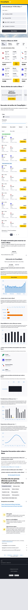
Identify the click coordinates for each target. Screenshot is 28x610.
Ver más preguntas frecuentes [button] (14, 475)
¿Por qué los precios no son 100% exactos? (14, 550)
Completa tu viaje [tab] (5, 492)
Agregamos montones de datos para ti (14, 548)
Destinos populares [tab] (6, 494)
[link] (12, 99)
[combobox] (5, 10)
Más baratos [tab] (3, 44)
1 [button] (11, 234)
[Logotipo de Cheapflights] (5, 2)
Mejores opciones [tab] (10, 44)
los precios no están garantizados (7, 541)
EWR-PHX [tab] (14, 251)
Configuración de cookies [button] (14, 569)
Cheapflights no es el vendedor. (14, 545)
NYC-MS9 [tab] (11, 264)
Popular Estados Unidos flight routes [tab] (9, 497)
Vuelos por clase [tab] (16, 486)
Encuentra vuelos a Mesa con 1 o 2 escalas (11, 467)
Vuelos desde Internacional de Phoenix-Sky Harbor (11, 506)
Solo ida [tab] (24, 44)
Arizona (21, 555)
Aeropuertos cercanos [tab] (6, 486)
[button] (14, 14)
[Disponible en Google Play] (11, 575)
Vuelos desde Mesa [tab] (6, 489)
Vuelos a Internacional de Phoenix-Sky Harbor (10, 504)
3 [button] (16, 234)
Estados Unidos (15, 555)
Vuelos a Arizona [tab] (15, 489)
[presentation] (21, 6)
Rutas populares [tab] (14, 492)
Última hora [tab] (18, 44)
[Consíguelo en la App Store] (16, 575)
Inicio (5, 555)
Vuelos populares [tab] (15, 494)
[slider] (26, 123)
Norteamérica (9, 555)
